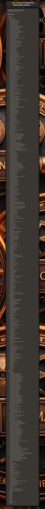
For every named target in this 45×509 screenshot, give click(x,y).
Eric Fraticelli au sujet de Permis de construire (16, 389)
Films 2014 (11, 499)
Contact (10, 503)
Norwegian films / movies (12, 130)
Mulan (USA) (12, 268)
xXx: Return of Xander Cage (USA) (14, 333)
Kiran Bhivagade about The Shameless (15, 97)
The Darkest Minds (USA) (13, 304)
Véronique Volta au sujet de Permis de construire (16, 388)
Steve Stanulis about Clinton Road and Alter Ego (16, 58)
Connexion (38, 507)
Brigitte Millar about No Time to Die (14, 70)
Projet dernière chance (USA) (14, 463)
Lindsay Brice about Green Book (14, 62)
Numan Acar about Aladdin (13, 59)
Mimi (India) (12, 262)
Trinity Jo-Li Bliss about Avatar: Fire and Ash (15, 20)
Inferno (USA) (12, 340)
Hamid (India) (12, 289)
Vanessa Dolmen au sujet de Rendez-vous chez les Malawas (17, 411)
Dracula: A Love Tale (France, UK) (14, 226)
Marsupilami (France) (13, 464)
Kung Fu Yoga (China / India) (14, 331)
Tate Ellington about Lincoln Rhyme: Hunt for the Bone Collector (17, 176)
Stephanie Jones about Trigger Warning (15, 28)
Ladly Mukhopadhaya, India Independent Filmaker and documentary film (18, 99)
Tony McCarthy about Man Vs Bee (14, 190)
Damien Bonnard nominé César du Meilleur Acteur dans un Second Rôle (18, 457)
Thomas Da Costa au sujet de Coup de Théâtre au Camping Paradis (18, 422)
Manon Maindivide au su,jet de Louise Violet (15, 375)
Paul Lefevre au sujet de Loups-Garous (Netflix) (16, 378)
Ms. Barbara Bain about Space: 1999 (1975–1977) (16, 139)
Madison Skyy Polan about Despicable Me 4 (15, 29)
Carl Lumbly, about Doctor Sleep (14, 54)
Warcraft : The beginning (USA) (14, 348)
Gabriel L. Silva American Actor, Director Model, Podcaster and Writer (18, 144)
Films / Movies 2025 (12, 222)
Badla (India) (12, 291)
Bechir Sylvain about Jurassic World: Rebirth (15, 66)
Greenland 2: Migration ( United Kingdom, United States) (17, 221)
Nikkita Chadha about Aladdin (14, 57)
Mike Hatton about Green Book (14, 61)
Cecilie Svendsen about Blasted (14, 131)
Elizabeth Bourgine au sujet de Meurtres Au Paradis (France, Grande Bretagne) (19, 448)
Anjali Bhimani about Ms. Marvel (14, 172)
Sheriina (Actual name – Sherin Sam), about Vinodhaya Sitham (17, 107)
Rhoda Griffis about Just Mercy (14, 50)
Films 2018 (11, 495)
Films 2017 (11, 496)
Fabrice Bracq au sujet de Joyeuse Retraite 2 (15, 387)
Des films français (12, 372)
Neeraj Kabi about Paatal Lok (14, 213)
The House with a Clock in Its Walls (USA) (15, 303)
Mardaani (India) (12, 368)
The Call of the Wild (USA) (13, 271)
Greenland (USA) (12, 267)
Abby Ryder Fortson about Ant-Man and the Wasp (16, 63)
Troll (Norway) (12, 250)
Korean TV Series (12, 215)
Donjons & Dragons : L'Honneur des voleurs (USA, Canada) (17, 489)
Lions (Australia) (12, 334)
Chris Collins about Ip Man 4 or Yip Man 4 (15, 92)
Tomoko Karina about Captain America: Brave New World (17, 26)
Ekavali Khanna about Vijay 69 (14, 101)
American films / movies (12, 19)
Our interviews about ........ (13, 18)
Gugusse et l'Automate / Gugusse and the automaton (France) (17, 135)
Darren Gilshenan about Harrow (14, 185)
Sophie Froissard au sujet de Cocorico (15, 383)
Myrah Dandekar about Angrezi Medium (15, 111)
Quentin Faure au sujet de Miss (14, 410)
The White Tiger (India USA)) (14, 264)
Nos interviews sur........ (12, 371)
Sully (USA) (12, 344)
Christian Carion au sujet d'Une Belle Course (15, 385)
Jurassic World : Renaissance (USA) (14, 470)
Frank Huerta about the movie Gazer (15, 30)
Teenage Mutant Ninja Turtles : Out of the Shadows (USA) (17, 347)
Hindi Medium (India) (13, 328)
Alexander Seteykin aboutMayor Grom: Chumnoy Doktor (17, 133)
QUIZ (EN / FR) (10, 501)
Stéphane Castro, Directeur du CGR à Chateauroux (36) (17, 460)
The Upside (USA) (13, 294)
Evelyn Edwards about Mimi (14, 109)
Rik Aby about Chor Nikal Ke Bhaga (14, 104)
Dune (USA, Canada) (13, 259)
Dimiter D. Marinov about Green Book (15, 60)
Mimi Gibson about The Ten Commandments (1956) (16, 136)
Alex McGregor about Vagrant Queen (15, 181)
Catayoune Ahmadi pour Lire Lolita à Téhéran (15, 414)
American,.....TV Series (12, 151)
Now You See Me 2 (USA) (13, 346)
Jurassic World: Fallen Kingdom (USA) (15, 309)
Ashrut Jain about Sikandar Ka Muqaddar (15, 100)
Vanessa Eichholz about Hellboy (14, 187)
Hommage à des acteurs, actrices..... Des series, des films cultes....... (17, 415)
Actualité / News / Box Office (13, 502)
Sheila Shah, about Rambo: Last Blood (15, 53)
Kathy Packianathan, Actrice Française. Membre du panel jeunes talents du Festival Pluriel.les (21, 452)
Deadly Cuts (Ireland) (13, 260)
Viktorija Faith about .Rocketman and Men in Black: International (18, 56)
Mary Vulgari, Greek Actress (14, 141)
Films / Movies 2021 (12, 257)
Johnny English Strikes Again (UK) (14, 302)
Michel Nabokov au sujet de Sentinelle (15, 390)
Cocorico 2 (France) (13, 462)
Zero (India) (12, 297)
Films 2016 (11, 497)
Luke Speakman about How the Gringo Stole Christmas (17, 31)
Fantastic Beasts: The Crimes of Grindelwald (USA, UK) (17, 299)
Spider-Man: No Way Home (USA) (14, 258)
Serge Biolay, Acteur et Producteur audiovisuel (16, 459)
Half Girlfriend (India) (13, 329)
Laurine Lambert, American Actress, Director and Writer (17, 143)
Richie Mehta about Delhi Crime (14, 210)
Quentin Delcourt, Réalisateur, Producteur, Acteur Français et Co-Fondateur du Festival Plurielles (21, 453)
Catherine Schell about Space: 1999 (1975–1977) (16, 138)
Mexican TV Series (12, 217)
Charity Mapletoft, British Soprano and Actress (16, 142)
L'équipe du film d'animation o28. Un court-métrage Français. (17, 455)
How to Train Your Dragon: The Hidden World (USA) (16, 292)
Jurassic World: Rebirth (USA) (14, 227)
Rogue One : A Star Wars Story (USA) (15, 337)
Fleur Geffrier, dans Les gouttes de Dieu (15, 427)
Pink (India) (12, 343)
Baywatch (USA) (12, 330)
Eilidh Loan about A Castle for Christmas (15, 68)
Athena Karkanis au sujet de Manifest (15, 418)
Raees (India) (12, 332)
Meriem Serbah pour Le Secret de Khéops (15, 373)
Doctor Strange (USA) (13, 339)
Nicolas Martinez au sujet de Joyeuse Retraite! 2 (16, 386)
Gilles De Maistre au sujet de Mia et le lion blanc (16, 412)
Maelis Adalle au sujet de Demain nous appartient (16, 430)
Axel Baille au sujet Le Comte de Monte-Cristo (16, 382)
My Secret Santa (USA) (13, 224)
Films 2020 (11, 493)
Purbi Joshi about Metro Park (14, 212)
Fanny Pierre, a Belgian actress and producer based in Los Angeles (18, 148)
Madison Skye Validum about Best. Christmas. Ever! (16, 32)
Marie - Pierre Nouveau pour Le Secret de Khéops (16, 374)
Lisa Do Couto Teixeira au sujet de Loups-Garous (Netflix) (17, 376)
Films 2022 (11, 491)
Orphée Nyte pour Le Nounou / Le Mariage (15, 424)
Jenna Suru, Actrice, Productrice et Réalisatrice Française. (17, 454)
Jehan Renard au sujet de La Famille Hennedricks (16, 381)
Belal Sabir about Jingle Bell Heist (14, 23)
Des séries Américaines (12, 417)
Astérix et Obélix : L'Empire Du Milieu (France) (16, 490)
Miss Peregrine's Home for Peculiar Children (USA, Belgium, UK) (18, 341)
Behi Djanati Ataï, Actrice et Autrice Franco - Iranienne (16, 451)
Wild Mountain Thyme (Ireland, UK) (14, 263)
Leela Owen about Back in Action (14, 25)
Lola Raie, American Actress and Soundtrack (15, 147)
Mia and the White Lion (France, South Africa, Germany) (17, 293)
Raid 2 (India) (12, 230)
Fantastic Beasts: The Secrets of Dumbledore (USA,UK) (17, 256)
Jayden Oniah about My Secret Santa (15, 21)
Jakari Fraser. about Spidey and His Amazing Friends (16, 169)
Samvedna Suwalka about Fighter (14, 103)
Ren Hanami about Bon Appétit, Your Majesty (15, 216)
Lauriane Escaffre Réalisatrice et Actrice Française (16, 456)
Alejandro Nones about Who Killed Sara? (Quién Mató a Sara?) (17, 218)
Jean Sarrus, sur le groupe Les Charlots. (15, 416)
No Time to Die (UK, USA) (13, 261)
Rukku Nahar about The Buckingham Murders (16, 102)
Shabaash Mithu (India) (13, 253)
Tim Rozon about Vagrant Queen (14, 182)
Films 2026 (11, 461)
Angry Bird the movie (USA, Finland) (14, 349)
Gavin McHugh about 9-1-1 (13, 173)
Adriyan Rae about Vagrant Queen (14, 180)
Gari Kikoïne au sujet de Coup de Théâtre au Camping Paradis (17, 423)
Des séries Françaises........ (13, 419)
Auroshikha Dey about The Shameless (15, 98)
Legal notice (11, 369)
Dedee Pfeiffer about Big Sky (14, 177)
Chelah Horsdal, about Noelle (14, 51)
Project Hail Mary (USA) (13, 220)
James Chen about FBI (13, 186)
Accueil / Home (10, 16)
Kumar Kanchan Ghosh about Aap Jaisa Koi (15, 96)
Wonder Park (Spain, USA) (13, 290)
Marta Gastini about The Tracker (14, 71)
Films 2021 (11, 492)
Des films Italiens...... (12, 413)
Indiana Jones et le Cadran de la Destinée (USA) (16, 488)
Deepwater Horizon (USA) (13, 342)
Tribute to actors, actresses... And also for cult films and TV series (17, 134)
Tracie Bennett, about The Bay (14, 191)
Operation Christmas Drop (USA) (14, 266)
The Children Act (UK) (13, 305)
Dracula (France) (12, 469)
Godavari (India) (12, 251)
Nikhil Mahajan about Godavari (14, 105)
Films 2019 (11, 494)
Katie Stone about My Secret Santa (14, 22)
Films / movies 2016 (12, 336)
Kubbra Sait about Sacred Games (14, 214)
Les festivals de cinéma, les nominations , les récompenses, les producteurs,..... (18, 449)
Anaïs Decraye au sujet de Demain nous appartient (16, 420)
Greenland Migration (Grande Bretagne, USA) (16, 465)
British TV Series (11, 188)
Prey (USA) (12, 252)
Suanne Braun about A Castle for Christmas (15, 69)
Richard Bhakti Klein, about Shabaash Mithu (15, 106)
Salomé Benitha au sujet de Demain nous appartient (16, 421)
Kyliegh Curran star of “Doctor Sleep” (15, 52)
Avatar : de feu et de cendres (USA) (14, 467)
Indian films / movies (12, 95)
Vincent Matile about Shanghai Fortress (15, 94)
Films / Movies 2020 (12, 265)
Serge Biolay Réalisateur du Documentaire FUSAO (16, 450)
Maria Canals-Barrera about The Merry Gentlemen (16, 27)
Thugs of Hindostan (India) (13, 301)
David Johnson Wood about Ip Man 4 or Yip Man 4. (16, 93)
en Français (10, 370)
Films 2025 (11, 466)
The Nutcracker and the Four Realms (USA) (15, 300)
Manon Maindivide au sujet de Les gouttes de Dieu (16, 428)
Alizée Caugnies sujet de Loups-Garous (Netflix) (16, 377)
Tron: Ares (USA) (12, 468)
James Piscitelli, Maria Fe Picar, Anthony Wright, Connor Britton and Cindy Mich (19, 150)
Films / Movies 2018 (12, 295)
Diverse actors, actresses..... (13, 140)
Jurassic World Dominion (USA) (14, 254)
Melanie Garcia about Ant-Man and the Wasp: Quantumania (17, 67)
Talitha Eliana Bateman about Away (14, 178)
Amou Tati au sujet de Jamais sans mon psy (15, 408)
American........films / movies (13, 64)
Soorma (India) (12, 306)
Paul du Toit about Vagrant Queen (14, 183)
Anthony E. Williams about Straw (14, 24)
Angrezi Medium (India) (13, 270)
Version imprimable (8, 507)
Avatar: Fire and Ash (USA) (13, 223)
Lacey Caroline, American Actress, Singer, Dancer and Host (17, 146)
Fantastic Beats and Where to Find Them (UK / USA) (16, 338)
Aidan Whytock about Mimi (13, 108)
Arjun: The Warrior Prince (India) (14, 345)
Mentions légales (12, 500)
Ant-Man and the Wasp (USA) (14, 307)
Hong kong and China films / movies (14, 91)
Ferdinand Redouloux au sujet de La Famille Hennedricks (17, 379)
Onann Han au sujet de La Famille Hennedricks (16, 380)
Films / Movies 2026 (12, 219)
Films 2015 (11, 498)
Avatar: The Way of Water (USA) (14, 249)
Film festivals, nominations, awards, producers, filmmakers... (16, 149)
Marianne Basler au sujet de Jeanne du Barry (15, 409)
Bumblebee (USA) (13, 296)
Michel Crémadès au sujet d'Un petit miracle (15, 384)
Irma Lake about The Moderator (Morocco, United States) (17, 129)
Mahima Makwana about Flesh (14, 211)
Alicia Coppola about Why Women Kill (15, 184)
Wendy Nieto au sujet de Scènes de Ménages (16, 425)
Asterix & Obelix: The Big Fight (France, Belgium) (16, 231)
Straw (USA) (12, 229)
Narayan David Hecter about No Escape (15, 189)
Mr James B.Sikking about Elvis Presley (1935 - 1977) (16, 137)
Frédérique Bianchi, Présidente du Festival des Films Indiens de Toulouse (19, 458)
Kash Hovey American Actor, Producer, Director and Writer (17, 145)
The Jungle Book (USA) (13, 350)
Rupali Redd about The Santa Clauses (15, 171)
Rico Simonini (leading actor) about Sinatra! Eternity (16, 90)
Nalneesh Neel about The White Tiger (15, 110)
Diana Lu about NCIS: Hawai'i (14, 170)
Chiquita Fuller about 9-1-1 (13, 174)
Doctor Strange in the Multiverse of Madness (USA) (16, 255)
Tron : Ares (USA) (12, 225)
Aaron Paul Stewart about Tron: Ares (15, 65)
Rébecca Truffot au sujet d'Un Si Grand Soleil (15, 429)
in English (10, 17)
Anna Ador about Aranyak (13, 209)
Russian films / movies (12, 132)
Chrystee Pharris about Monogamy (14, 175)
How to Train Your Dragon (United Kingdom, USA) (16, 228)
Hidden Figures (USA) (13, 335)
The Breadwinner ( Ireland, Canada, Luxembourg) (16, 308)
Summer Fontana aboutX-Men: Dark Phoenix (15, 55)
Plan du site (12, 507)
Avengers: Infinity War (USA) (14, 310)
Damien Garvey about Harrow (14, 179)
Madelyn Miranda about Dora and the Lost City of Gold (16, 72)
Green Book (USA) (13, 298)
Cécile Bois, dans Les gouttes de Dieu (15, 426)
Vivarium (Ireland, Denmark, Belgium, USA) (15, 269)
